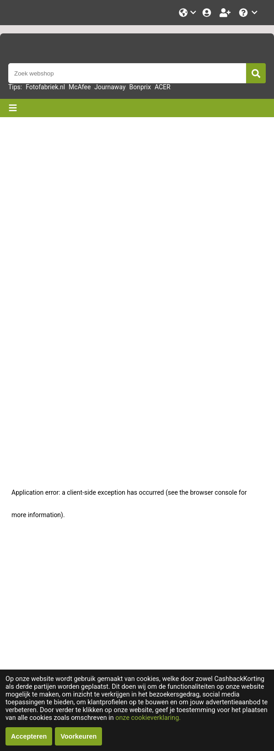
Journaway (109, 87)
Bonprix (140, 87)
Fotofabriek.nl (45, 87)
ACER (163, 87)
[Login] (207, 12)
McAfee (80, 87)
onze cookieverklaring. (148, 718)
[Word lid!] (226, 12)
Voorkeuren (78, 736)
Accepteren (29, 736)
